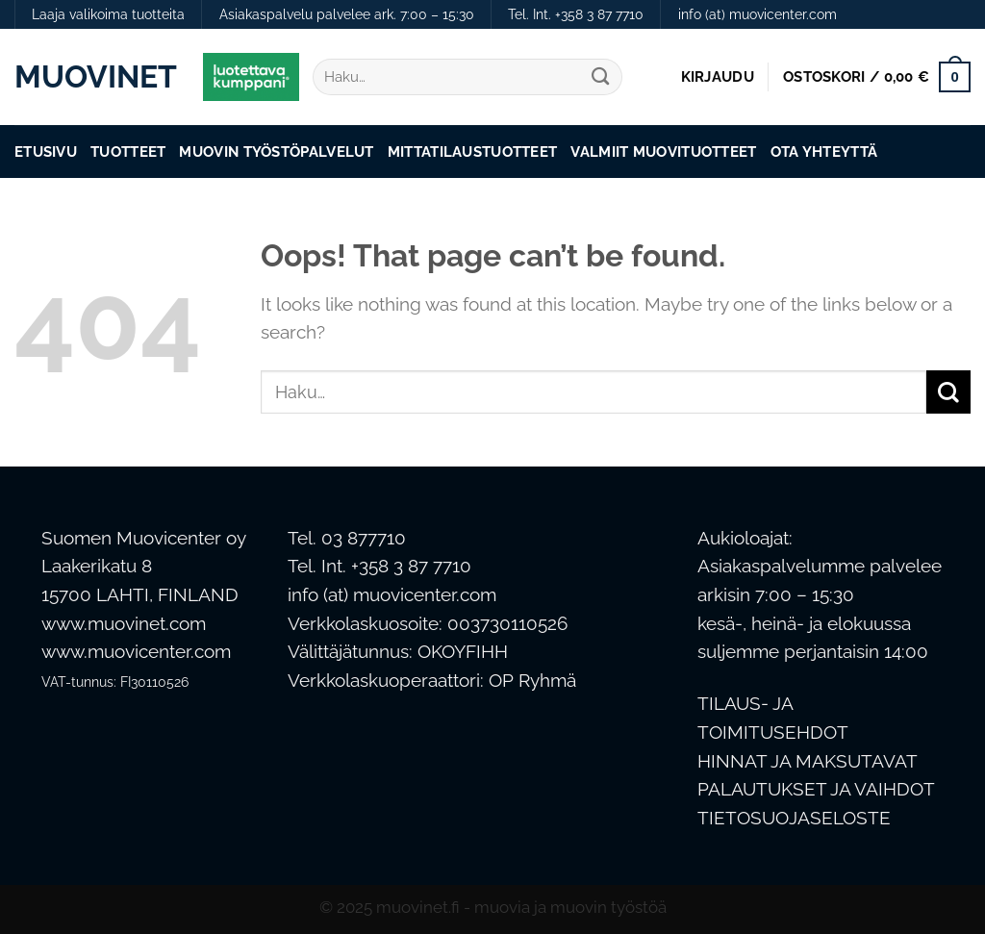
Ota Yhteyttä (824, 151)
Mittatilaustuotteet (473, 151)
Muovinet (94, 77)
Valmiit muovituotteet (663, 151)
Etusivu (45, 151)
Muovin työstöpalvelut (276, 151)
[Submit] (600, 77)
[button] (717, 77)
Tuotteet (127, 151)
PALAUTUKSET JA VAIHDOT (816, 789)
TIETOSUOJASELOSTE (794, 818)
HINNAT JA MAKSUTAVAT (807, 761)
